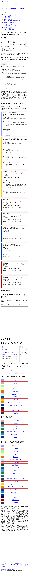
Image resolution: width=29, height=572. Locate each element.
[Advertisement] (14, 321)
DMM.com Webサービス (9, 569)
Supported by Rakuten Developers (7, 567)
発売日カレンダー (10, 563)
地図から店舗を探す (9, 22)
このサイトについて (6, 565)
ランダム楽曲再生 (9, 19)
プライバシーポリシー (19, 565)
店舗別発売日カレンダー (10, 25)
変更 (16, 373)
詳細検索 (18, 563)
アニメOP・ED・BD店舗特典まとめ (14, 21)
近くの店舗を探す (6, 88)
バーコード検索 (8, 24)
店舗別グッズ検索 (9, 27)
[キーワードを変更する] (7, 370)
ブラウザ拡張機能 (9, 29)
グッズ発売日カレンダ (10, 16)
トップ (2, 8)
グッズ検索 (7, 17)
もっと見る (3, 64)
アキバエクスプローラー (7, 1)
